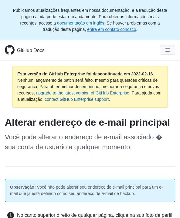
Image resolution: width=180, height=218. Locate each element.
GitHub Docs (31, 50)
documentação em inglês (80, 23)
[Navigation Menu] (167, 50)
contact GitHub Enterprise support (77, 99)
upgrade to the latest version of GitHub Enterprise (82, 93)
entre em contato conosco (111, 29)
